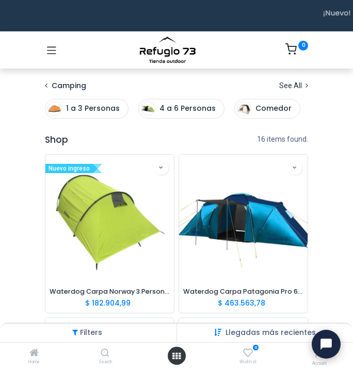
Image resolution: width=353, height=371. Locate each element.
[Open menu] (176, 356)
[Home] (34, 353)
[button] (271, 332)
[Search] (105, 353)
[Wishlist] (248, 353)
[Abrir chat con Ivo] (326, 344)
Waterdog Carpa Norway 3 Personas (110, 291)
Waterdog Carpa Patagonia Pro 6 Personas (243, 291)
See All (293, 85)
